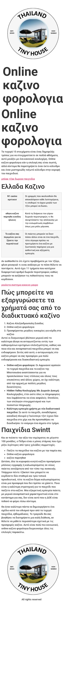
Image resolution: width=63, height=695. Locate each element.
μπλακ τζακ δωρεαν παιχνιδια (18, 178)
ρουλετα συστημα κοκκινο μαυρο (19, 284)
